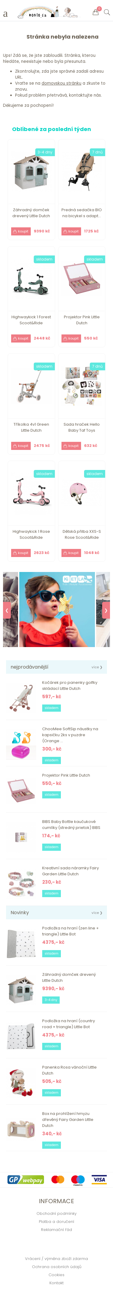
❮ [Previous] (7, 610)
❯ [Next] (106, 610)
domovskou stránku (61, 83)
